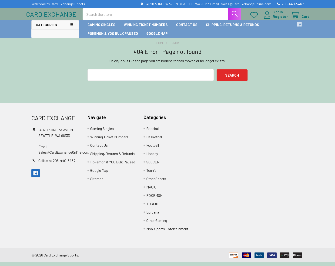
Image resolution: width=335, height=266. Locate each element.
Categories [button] (46, 29)
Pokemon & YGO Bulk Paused (112, 37)
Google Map (157, 37)
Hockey (152, 157)
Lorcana (152, 216)
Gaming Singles (101, 28)
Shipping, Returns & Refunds (232, 28)
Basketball (154, 141)
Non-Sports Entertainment (167, 232)
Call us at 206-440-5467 (56, 164)
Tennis (151, 174)
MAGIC (151, 191)
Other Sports (156, 182)
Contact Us (187, 28)
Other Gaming (156, 224)
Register (274, 19)
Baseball (152, 132)
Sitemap (97, 182)
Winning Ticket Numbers (146, 28)
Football (152, 149)
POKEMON (154, 199)
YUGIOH (152, 207)
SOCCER (152, 166)
